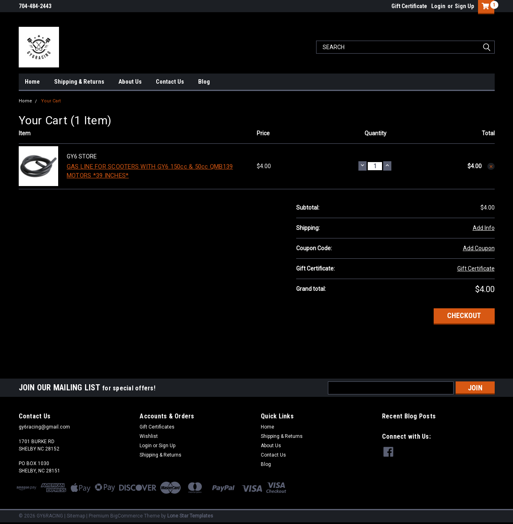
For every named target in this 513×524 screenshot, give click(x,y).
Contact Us (170, 81)
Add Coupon (479, 248)
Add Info (484, 228)
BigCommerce (126, 516)
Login (438, 6)
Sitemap (76, 516)
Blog (204, 81)
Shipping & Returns (79, 81)
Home (32, 81)
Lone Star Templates (190, 516)
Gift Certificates (157, 427)
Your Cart (51, 101)
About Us (130, 81)
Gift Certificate (409, 6)
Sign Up (464, 6)
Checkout (464, 315)
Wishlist (149, 436)
